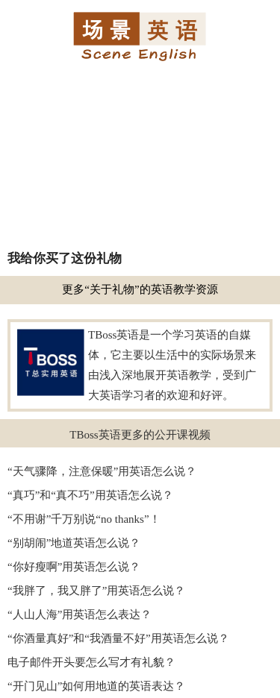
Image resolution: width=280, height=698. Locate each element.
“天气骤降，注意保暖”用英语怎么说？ (101, 471)
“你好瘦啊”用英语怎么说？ (73, 567)
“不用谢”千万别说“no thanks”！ (84, 519)
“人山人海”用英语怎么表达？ (79, 614)
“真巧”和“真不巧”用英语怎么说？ (90, 495)
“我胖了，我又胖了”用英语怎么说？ (96, 591)
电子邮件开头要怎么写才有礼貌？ (91, 662)
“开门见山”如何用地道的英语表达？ (96, 686)
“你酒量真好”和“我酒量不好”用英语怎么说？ (118, 638)
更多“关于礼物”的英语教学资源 (139, 289)
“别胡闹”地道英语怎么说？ (73, 543)
